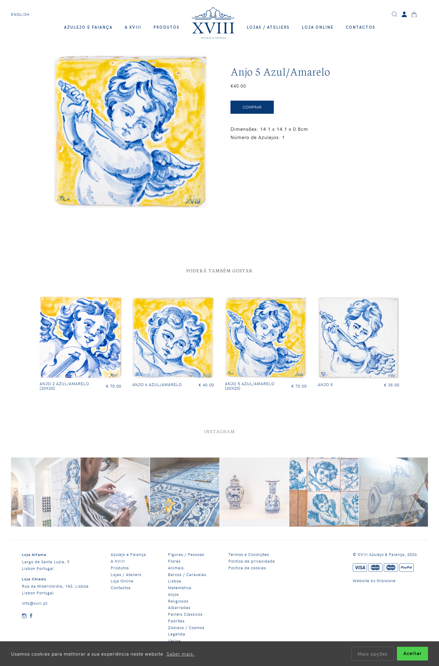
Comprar (252, 107)
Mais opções (372, 653)
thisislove (386, 580)
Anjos (173, 594)
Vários (174, 640)
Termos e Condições (248, 554)
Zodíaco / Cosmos (186, 627)
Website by (365, 580)
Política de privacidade (251, 561)
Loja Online (318, 27)
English (20, 14)
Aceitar (412, 654)
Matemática (179, 587)
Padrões (176, 620)
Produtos (166, 27)
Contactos (360, 27)
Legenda (176, 633)
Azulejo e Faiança (88, 27)
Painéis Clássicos (185, 614)
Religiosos (178, 600)
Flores (174, 561)
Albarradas (179, 607)
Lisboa (174, 580)
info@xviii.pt (35, 603)
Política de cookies (247, 567)
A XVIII (133, 27)
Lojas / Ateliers (268, 27)
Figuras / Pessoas (186, 554)
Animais (176, 567)
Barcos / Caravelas (187, 574)
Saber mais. (180, 653)
